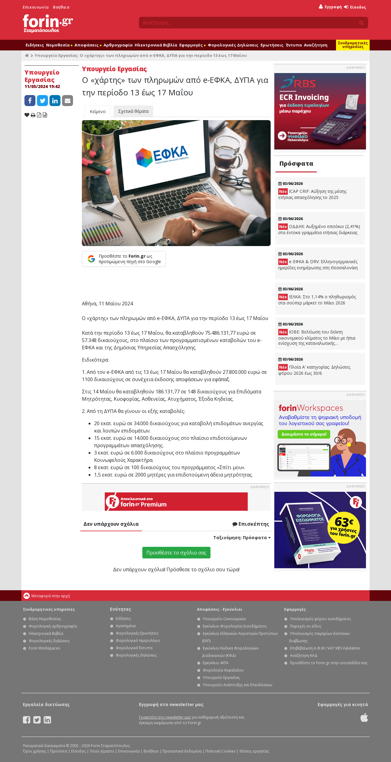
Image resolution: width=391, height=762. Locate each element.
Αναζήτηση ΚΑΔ (303, 655)
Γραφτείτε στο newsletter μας (165, 717)
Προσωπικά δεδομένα (182, 751)
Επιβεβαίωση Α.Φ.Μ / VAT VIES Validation (325, 648)
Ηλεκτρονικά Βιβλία (156, 45)
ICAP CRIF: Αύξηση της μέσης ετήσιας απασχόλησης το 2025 (312, 194)
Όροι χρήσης (34, 751)
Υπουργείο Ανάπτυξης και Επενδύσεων (237, 684)
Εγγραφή (330, 6)
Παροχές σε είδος (305, 626)
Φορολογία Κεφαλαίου (223, 670)
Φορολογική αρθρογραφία (53, 626)
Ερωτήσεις (272, 45)
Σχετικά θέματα (133, 111)
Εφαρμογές (192, 45)
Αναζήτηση (315, 45)
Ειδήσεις (35, 45)
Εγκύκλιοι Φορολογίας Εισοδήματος (235, 626)
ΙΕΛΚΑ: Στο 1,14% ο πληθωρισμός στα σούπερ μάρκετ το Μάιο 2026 (317, 300)
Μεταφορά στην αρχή (50, 595)
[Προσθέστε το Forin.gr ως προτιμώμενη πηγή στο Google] (124, 259)
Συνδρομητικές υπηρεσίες (353, 44)
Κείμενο (98, 111)
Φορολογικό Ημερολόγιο (138, 640)
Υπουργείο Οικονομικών (224, 618)
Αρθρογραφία (118, 45)
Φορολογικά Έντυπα (134, 647)
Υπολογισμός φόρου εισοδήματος (320, 618)
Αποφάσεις (88, 45)
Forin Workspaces (44, 648)
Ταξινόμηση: (242, 537)
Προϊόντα (58, 751)
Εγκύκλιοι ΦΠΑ (215, 662)
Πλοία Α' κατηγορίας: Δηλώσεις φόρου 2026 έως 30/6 (314, 370)
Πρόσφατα (296, 163)
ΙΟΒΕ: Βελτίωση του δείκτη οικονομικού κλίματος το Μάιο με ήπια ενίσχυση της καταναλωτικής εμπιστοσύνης (316, 337)
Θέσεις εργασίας (254, 751)
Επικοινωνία (36, 7)
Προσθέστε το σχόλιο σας (176, 552)
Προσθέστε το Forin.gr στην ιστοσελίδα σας (328, 662)
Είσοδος (355, 7)
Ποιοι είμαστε (102, 751)
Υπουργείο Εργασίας (221, 677)
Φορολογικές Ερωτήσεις (137, 633)
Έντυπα (294, 45)
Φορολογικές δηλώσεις (49, 640)
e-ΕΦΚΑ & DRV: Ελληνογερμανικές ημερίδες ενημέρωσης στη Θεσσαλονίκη (318, 265)
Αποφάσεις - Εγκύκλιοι (219, 609)
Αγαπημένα (126, 625)
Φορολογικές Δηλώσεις (233, 45)
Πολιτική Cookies (221, 751)
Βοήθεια (61, 7)
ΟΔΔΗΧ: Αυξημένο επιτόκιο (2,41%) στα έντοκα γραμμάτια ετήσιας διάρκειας (319, 229)
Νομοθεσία (59, 45)
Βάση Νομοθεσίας (45, 618)
